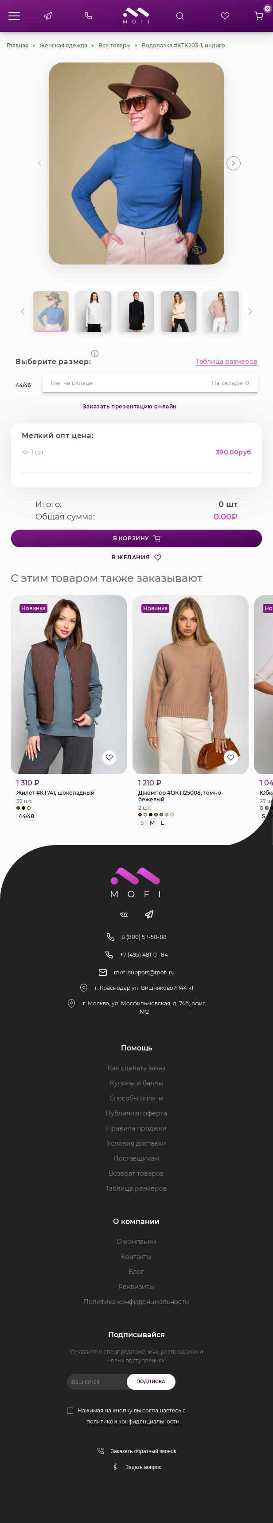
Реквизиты (136, 1287)
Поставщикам (136, 1158)
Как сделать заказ (136, 1068)
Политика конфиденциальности (136, 1302)
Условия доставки (136, 1143)
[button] (233, 163)
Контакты (136, 1257)
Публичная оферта (136, 1113)
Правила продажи (136, 1128)
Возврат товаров (136, 1173)
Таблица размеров (226, 361)
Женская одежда (63, 45)
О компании (136, 1242)
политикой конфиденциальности (132, 1421)
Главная (17, 45)
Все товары (114, 45)
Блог (136, 1272)
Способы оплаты (136, 1098)
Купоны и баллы (136, 1083)
